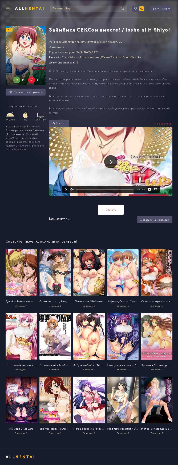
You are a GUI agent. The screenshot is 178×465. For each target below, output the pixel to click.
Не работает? (163, 124)
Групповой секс (96, 42)
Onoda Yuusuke (132, 57)
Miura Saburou (70, 57)
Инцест (112, 42)
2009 (95, 52)
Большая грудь (65, 42)
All (30, 8)
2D (120, 42)
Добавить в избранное (25, 92)
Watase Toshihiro (111, 57)
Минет (80, 42)
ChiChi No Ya (83, 52)
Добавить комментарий (154, 220)
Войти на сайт (161, 9)
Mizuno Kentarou (90, 57)
